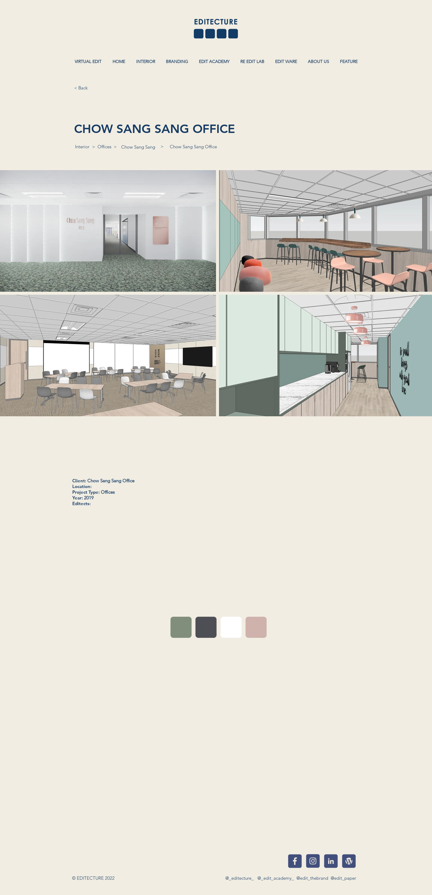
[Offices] (104, 146)
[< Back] (80, 88)
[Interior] (82, 146)
